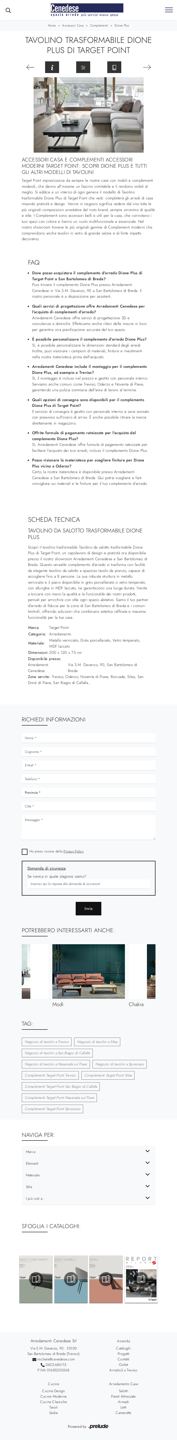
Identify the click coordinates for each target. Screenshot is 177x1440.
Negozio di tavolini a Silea (97, 1041)
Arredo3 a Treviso (123, 1370)
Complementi (99, 25)
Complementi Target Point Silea (108, 1075)
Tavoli (53, 1407)
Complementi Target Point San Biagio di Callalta (61, 1086)
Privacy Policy (73, 851)
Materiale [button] (33, 1175)
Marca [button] (30, 1151)
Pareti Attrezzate (123, 1396)
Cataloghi (123, 1348)
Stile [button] (29, 1186)
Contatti (123, 1359)
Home (52, 25)
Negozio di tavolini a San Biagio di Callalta (57, 1052)
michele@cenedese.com (56, 1359)
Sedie (53, 1412)
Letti (123, 1407)
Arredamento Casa (123, 1383)
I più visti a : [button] (35, 1198)
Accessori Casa (73, 25)
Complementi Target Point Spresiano (53, 1108)
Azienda (123, 1341)
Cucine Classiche (53, 1401)
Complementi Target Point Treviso (50, 1075)
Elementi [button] (32, 1163)
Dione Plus (122, 25)
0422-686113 (56, 1364)
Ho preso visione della (57, 851)
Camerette (123, 1412)
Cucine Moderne (53, 1396)
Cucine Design (53, 1390)
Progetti (124, 1353)
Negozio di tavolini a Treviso (47, 1041)
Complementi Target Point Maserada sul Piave (59, 1097)
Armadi (123, 1401)
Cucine (53, 1383)
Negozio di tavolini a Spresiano (119, 1064)
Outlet (123, 1364)
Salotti (123, 1390)
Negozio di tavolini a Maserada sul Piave (56, 1064)
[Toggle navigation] (169, 10)
